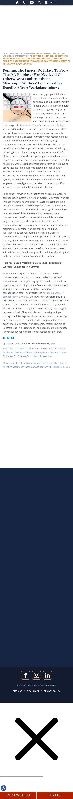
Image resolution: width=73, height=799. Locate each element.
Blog (61, 53)
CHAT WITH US (18, 795)
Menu (52, 2)
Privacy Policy (52, 691)
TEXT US (54, 795)
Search (39, 2)
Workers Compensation (16, 56)
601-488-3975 (47, 29)
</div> (21, 787)
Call (24, 2)
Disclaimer (33, 691)
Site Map (17, 691)
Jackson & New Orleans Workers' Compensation (29, 53)
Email (32, 2)
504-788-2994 (26, 29)
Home (17, 2)
